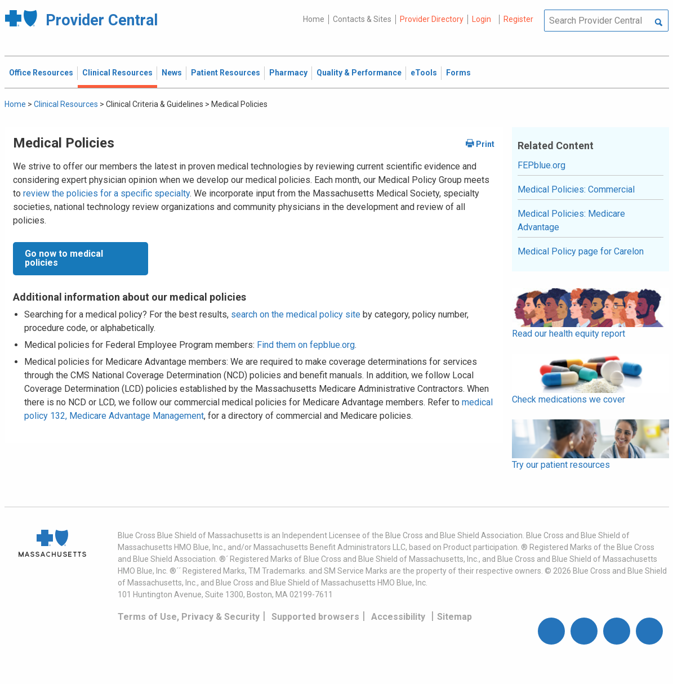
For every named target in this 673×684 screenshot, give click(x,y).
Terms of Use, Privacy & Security (189, 616)
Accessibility (398, 616)
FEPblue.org (541, 165)
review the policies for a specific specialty (106, 193)
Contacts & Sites (362, 19)
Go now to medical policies (64, 258)
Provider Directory (431, 19)
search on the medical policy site (295, 314)
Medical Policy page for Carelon (581, 251)
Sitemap (454, 616)
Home (313, 19)
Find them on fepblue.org (306, 344)
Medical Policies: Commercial (576, 189)
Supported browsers (315, 616)
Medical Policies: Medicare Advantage (571, 220)
